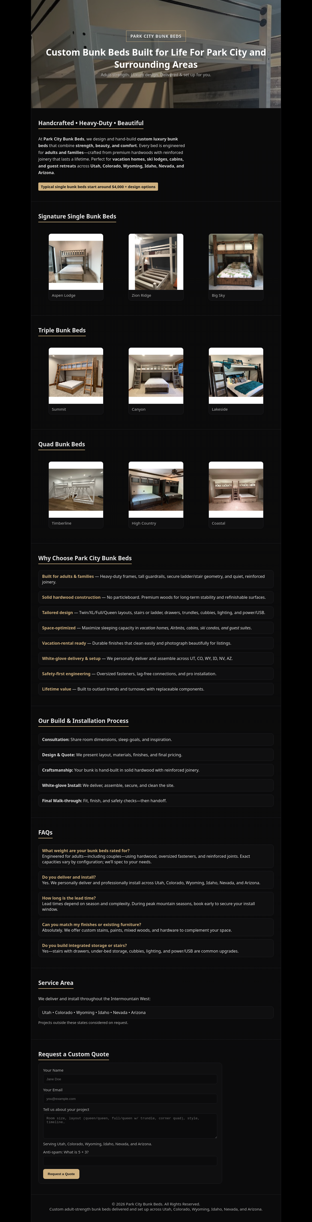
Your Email (53, 1089)
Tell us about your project (66, 1109)
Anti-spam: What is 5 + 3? (66, 1155)
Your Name (53, 1070)
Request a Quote (61, 1178)
